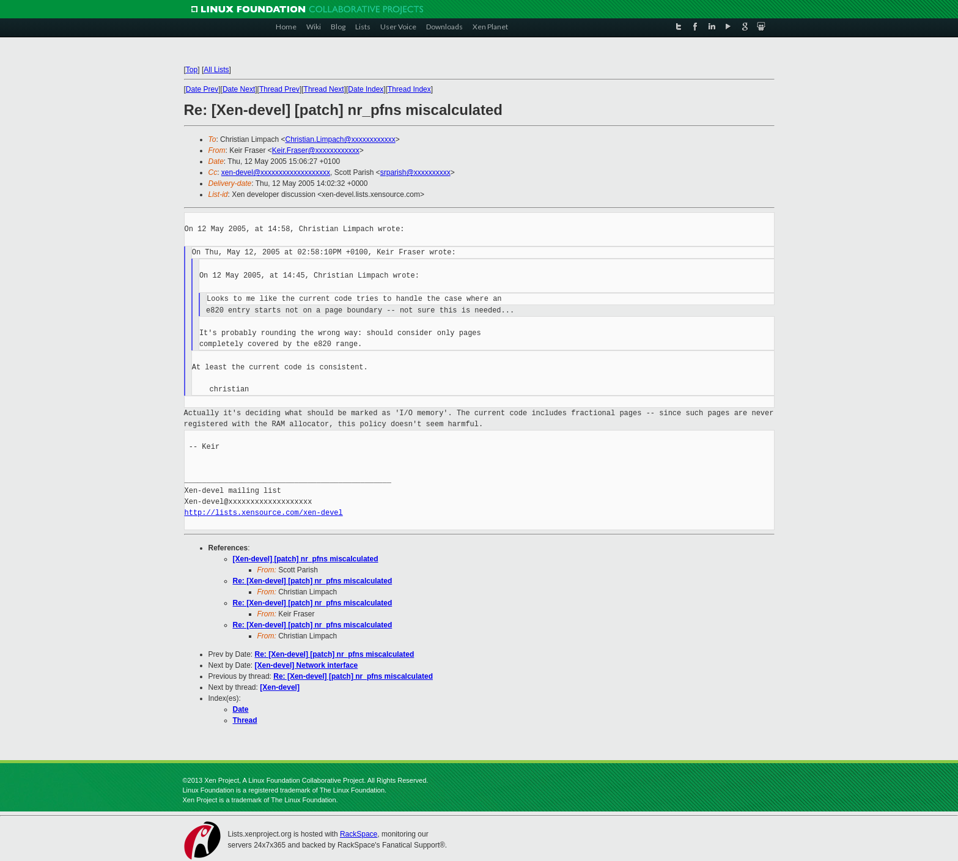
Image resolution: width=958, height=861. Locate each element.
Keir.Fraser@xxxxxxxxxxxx (315, 150)
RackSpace (358, 834)
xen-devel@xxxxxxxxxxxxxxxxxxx (275, 172)
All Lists (216, 69)
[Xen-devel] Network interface (306, 665)
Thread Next (324, 89)
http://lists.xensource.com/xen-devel (264, 513)
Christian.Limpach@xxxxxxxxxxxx (340, 139)
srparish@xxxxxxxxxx (415, 172)
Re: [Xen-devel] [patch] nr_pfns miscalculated (312, 581)
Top (191, 69)
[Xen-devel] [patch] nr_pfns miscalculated (305, 559)
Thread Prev (279, 89)
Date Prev (202, 89)
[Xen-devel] (280, 687)
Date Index (365, 89)
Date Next (239, 89)
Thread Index (409, 89)
